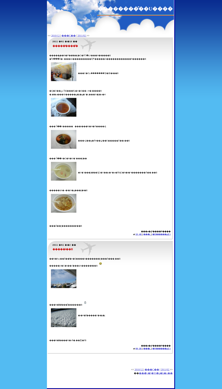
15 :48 (139, 234)
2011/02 (82, 35)
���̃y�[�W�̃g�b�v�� (156, 373)
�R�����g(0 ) (161, 234)
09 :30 (139, 348)
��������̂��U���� (135, 9)
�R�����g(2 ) (161, 348)
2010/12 (55, 35)
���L (147, 234)
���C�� (68, 35)
